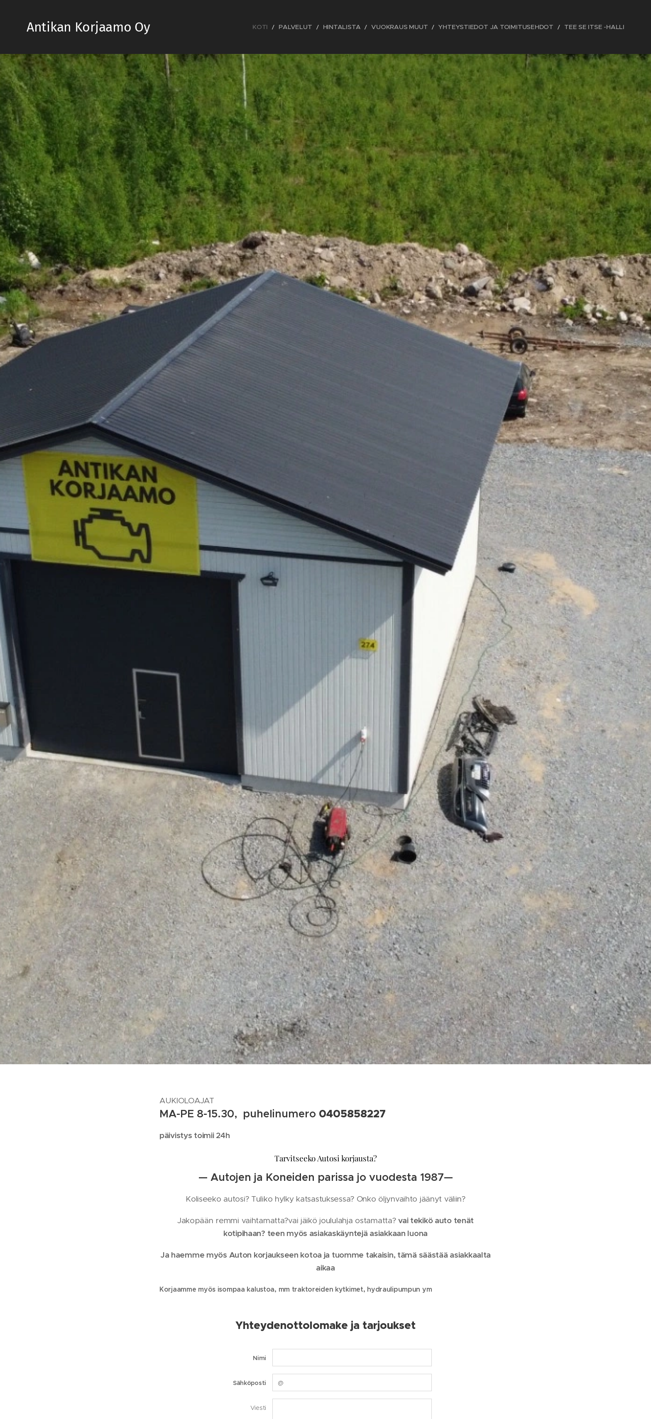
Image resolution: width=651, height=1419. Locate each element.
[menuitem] (310, 27)
